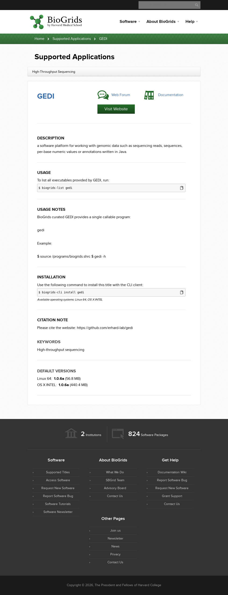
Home (39, 39)
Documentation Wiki (172, 472)
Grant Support (172, 496)
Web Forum (120, 95)
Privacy (115, 554)
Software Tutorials (58, 504)
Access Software (58, 480)
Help (189, 21)
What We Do (115, 472)
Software (128, 21)
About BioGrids (161, 21)
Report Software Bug (58, 496)
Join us (115, 531)
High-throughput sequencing (60, 350)
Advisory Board (115, 488)
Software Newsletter (58, 512)
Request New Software (58, 488)
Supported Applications (72, 39)
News (115, 546)
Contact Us (115, 496)
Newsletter (115, 538)
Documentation (170, 95)
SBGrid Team (115, 480)
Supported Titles (58, 472)
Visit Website (116, 109)
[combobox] (114, 71)
